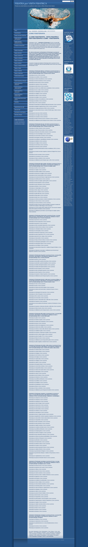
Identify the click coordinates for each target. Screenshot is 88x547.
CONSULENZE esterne (19, 75)
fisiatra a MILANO (18, 53)
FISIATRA (17, 102)
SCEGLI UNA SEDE (19, 50)
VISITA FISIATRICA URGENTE (18, 84)
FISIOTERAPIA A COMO (20, 123)
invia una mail (17, 109)
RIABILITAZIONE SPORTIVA (20, 35)
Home (16, 30)
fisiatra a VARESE (18, 70)
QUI (52, 58)
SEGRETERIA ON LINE (19, 107)
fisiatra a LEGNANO (19, 58)
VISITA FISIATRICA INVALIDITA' (18, 91)
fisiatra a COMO (18, 68)
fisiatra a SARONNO (19, 73)
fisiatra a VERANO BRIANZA (20, 65)
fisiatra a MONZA (18, 63)
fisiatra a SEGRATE (18, 60)
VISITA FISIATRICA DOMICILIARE (18, 95)
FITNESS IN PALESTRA (19, 45)
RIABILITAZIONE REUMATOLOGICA (18, 42)
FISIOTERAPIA (18, 33)
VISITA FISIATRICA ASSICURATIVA (18, 88)
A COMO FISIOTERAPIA (20, 122)
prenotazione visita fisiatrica (20, 112)
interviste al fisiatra (18, 114)
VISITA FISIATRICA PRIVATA (20, 80)
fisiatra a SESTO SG (19, 55)
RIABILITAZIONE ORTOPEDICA (18, 39)
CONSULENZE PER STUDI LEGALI (20, 99)
